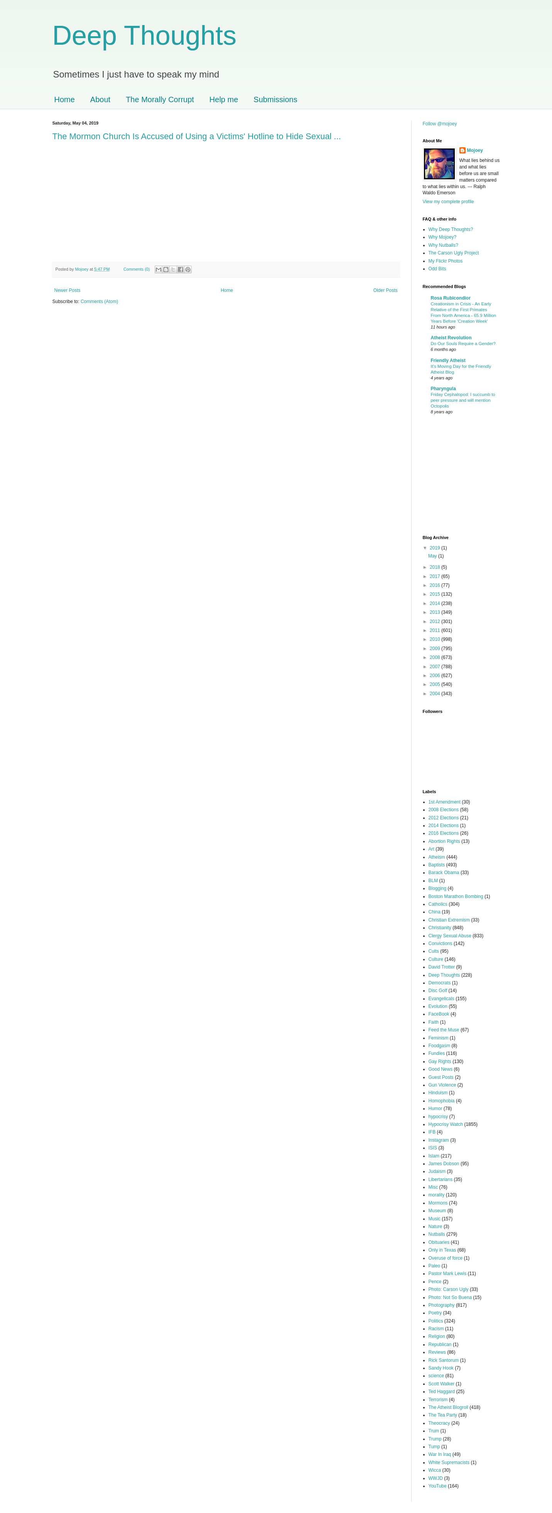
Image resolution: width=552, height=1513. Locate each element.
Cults (434, 951)
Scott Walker (442, 1384)
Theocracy (439, 1423)
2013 (435, 612)
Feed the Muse (444, 1030)
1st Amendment (445, 802)
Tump (434, 1446)
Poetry (435, 1313)
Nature (435, 1226)
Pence (435, 1281)
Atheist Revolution (451, 337)
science (436, 1375)
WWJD (436, 1478)
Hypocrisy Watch (446, 1124)
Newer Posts (67, 290)
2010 (435, 639)
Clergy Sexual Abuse (450, 935)
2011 (435, 630)
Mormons (438, 1203)
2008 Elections (444, 809)
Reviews (437, 1352)
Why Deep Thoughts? (451, 229)
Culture (436, 959)
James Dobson (444, 1163)
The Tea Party (443, 1415)
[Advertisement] (446, 476)
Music (435, 1219)
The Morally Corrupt (160, 99)
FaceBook (439, 1014)
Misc (433, 1187)
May (433, 556)
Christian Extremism (449, 920)
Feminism (439, 1038)
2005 (435, 684)
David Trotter (442, 967)
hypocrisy (438, 1116)
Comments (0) (136, 269)
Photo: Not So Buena (450, 1297)
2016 (435, 585)
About (100, 99)
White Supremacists (449, 1462)
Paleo (435, 1266)
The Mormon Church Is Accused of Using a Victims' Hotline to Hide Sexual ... (196, 136)
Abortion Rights (444, 841)
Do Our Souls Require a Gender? (463, 343)
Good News (441, 1069)
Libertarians (441, 1179)
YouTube (438, 1486)
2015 (435, 594)
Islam (434, 1156)
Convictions (440, 943)
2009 (435, 648)
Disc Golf (438, 990)
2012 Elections (444, 818)
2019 (435, 548)
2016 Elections (444, 833)
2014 (435, 603)
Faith (434, 1022)
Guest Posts (441, 1077)
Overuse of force (446, 1258)
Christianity (440, 927)
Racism (436, 1328)
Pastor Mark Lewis (448, 1273)
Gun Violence (442, 1085)
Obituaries (439, 1242)
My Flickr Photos (446, 261)
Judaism (437, 1171)
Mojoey (82, 269)
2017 (435, 576)
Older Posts (385, 290)
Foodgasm (440, 1045)
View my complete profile (448, 201)
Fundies (437, 1053)
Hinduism (438, 1092)
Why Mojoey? (443, 237)
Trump (435, 1439)
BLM (433, 880)
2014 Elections (444, 825)
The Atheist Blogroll (448, 1407)
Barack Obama (444, 872)
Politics (436, 1321)
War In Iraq (440, 1454)
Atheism (437, 857)
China (435, 912)
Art (431, 849)
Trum (434, 1431)
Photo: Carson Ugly (449, 1289)
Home (64, 99)
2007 (435, 666)
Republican (440, 1344)
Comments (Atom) (99, 301)
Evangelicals (441, 998)
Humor (435, 1108)
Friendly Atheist (448, 360)
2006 (435, 675)
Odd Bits (437, 268)
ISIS (433, 1148)
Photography (442, 1305)
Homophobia (442, 1101)
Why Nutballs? (443, 245)
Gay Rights (440, 1061)
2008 (435, 657)
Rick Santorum (444, 1360)
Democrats (440, 983)
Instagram (439, 1140)
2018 (435, 567)
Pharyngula (443, 388)
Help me (223, 99)
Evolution (438, 1006)
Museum (437, 1210)
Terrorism (438, 1399)
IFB (432, 1132)
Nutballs (437, 1234)
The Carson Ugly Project (454, 253)
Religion (437, 1336)
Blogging (438, 888)
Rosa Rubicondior (451, 298)
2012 (435, 621)
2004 (435, 693)
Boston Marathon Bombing (456, 896)
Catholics (438, 904)
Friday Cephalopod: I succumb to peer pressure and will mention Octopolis (463, 400)
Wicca (435, 1470)
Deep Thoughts (144, 35)
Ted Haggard (442, 1391)
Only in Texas (442, 1250)
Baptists (437, 865)
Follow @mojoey (440, 123)
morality (437, 1195)
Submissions (275, 99)
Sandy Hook (441, 1368)
